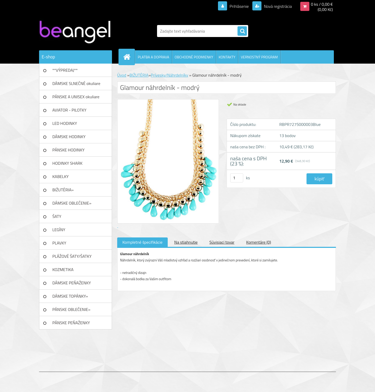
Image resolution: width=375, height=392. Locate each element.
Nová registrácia (277, 6)
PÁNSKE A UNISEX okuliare (75, 97)
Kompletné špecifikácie (142, 242)
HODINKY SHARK (67, 163)
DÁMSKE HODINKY (68, 136)
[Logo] (75, 31)
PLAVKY (59, 243)
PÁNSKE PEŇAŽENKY (71, 323)
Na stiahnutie (186, 242)
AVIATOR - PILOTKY (69, 110)
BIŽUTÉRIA (138, 75)
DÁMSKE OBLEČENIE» (71, 203)
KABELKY (60, 176)
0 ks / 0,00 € (322, 4)
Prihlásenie (239, 6)
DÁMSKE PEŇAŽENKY (71, 283)
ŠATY (56, 216)
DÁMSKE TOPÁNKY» (70, 296)
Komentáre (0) (258, 242)
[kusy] (236, 177)
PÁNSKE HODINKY (68, 150)
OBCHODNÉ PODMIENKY (194, 57)
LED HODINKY (64, 123)
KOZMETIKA (62, 269)
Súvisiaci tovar (221, 242)
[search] (242, 31)
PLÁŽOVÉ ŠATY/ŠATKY (72, 256)
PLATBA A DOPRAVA (153, 57)
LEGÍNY (58, 229)
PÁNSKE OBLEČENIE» (71, 309)
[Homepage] (129, 56)
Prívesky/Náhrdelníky (169, 75)
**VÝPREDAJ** (65, 70)
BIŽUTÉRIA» (63, 190)
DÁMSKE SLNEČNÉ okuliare (76, 83)
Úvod (121, 75)
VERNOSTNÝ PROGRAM (259, 57)
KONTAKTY (227, 57)
